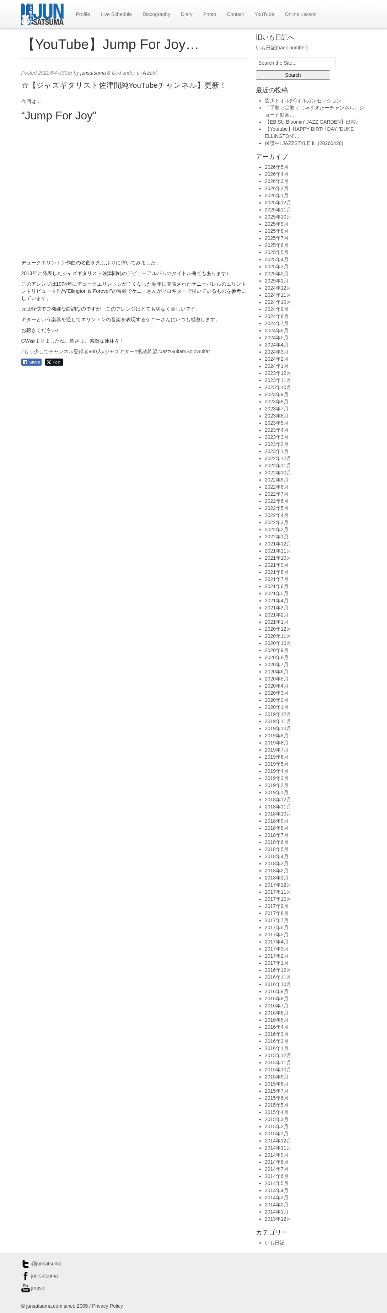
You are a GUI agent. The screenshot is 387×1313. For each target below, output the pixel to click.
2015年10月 (278, 1069)
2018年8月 (277, 828)
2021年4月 (277, 600)
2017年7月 (277, 920)
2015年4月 (277, 1112)
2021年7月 (277, 579)
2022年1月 (277, 536)
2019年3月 (277, 778)
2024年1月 (277, 366)
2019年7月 (277, 750)
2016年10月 (278, 984)
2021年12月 (278, 544)
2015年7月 (277, 1091)
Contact (235, 14)
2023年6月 (277, 416)
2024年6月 (277, 330)
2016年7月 (277, 1005)
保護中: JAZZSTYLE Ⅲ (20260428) (304, 143)
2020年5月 (277, 679)
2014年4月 (277, 1190)
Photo (209, 14)
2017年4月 (277, 942)
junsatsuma (93, 73)
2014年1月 (277, 1212)
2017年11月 (278, 892)
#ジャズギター (118, 351)
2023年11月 (278, 380)
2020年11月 (278, 636)
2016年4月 (277, 1027)
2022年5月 (277, 508)
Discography (156, 14)
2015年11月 (278, 1062)
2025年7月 (277, 238)
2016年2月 (277, 1041)
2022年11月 (278, 465)
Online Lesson (301, 14)
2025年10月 (278, 217)
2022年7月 (277, 494)
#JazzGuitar (170, 351)
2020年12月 (278, 629)
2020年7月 (277, 664)
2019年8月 (277, 743)
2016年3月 (277, 1034)
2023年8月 (277, 401)
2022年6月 (277, 501)
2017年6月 (277, 927)
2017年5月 (277, 934)
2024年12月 (278, 288)
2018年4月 (277, 856)
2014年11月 (278, 1148)
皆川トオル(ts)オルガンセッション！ (305, 100)
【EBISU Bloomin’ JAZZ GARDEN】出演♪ (311, 122)
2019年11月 (278, 721)
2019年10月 (278, 728)
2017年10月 (278, 899)
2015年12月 (278, 1055)
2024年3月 (277, 352)
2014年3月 (277, 1197)
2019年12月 (278, 714)
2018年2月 (277, 870)
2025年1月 (277, 281)
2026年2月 (277, 188)
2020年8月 (277, 657)
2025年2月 (277, 273)
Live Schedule (116, 14)
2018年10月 (278, 814)
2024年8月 (277, 316)
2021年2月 (277, 615)
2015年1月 (277, 1133)
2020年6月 (277, 671)
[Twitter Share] (54, 362)
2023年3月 (277, 437)
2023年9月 (277, 394)
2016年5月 (277, 1020)
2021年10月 (278, 558)
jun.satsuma (39, 1276)
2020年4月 (277, 686)
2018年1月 (277, 878)
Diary (187, 14)
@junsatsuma (41, 1263)
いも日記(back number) (282, 47)
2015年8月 (277, 1084)
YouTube (264, 14)
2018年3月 (277, 863)
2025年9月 (277, 224)
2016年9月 (277, 991)
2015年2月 (277, 1126)
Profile (83, 14)
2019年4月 (277, 771)
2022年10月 (278, 472)
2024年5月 (277, 337)
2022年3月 (277, 522)
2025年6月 (277, 245)
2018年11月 (278, 806)
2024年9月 (277, 309)
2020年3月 (277, 693)
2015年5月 (277, 1105)
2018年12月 (278, 799)
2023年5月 (277, 423)
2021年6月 (277, 586)
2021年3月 (277, 607)
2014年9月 (277, 1155)
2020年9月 (277, 650)
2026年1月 (277, 195)
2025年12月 (278, 202)
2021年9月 (277, 565)
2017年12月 (278, 885)
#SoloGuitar (197, 351)
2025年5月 (277, 252)
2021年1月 (277, 622)
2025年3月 (277, 266)
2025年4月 (277, 259)
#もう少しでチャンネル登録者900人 (61, 351)
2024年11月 (278, 295)
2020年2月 (277, 700)
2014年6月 (277, 1176)
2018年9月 (277, 821)
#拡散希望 (145, 351)
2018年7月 (277, 835)
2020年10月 (278, 643)
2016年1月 (277, 1048)
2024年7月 (277, 323)
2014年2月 (277, 1204)
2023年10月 (278, 387)
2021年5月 (277, 593)
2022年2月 (277, 529)
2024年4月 (277, 345)
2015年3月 (277, 1119)
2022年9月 (277, 480)
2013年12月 (278, 1219)
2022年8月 (277, 487)
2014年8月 (277, 1162)
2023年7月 (277, 408)
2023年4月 (277, 430)
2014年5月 (277, 1183)
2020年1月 (277, 707)
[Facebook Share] (31, 362)
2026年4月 (277, 174)
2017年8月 (277, 913)
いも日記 (146, 73)
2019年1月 (277, 792)
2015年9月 (277, 1077)
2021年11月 (278, 551)
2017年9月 (277, 906)
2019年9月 (277, 735)
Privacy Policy (107, 1306)
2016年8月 (277, 998)
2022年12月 (278, 458)
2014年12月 (278, 1141)
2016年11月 (278, 977)
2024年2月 (277, 359)
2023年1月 (277, 451)
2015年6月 (277, 1098)
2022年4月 (277, 515)
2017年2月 (277, 956)
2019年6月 (277, 757)
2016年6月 (277, 1013)
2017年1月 (277, 963)
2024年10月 (278, 302)
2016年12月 (278, 970)
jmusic (33, 1288)
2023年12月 (278, 373)
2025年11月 (278, 209)
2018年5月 (277, 849)
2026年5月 (277, 167)
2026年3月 (277, 181)
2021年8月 (277, 572)
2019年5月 (277, 764)
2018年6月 (277, 842)
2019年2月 (277, 785)
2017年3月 (277, 949)
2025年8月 (277, 231)
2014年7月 (277, 1169)
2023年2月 (277, 444)
